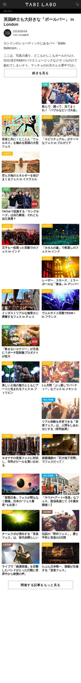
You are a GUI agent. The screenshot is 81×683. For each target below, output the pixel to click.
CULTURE (47, 512)
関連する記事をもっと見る (40, 585)
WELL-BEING (48, 400)
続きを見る (40, 73)
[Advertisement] (40, 636)
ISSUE (6, 189)
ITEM (45, 84)
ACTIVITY (7, 117)
